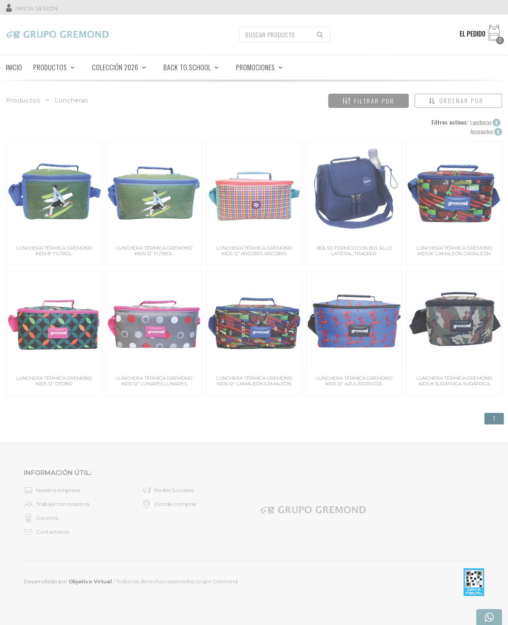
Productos (23, 100)
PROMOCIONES (259, 67)
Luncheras (71, 100)
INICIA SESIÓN (36, 8)
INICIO (14, 67)
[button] (458, 101)
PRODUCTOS (54, 67)
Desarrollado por (68, 581)
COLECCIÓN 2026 (119, 67)
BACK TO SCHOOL (191, 67)
